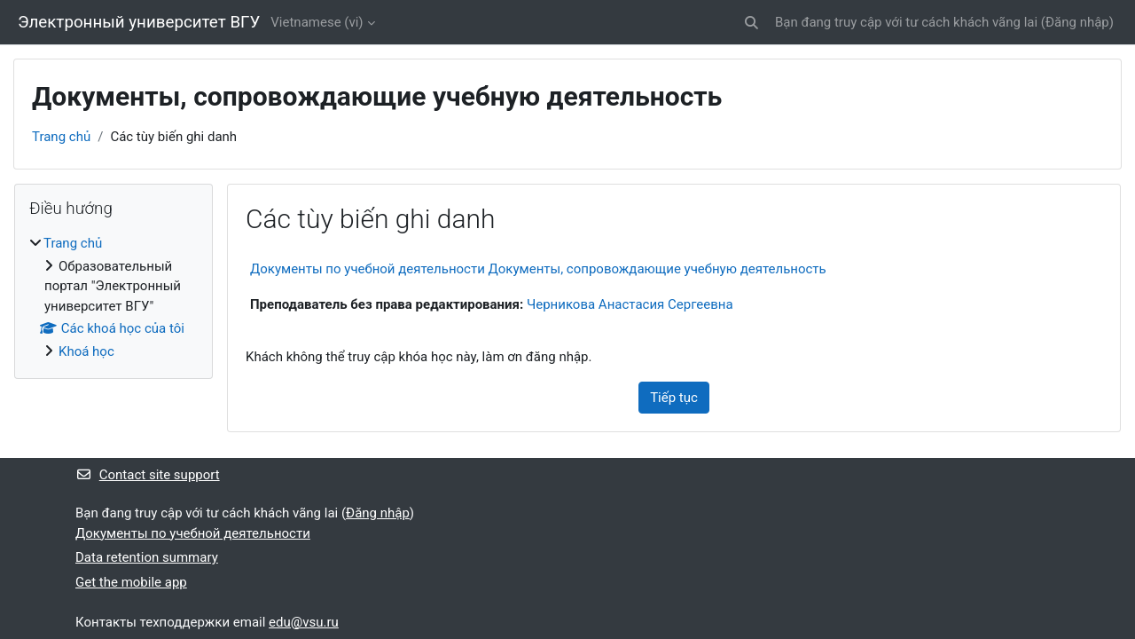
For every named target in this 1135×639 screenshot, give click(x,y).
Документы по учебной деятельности (192, 533)
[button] (751, 22)
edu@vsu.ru (304, 622)
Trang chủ (61, 137)
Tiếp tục (674, 398)
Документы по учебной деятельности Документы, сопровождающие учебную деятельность (538, 269)
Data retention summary (146, 557)
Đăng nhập (1077, 22)
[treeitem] (113, 297)
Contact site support (147, 475)
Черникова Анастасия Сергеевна (630, 304)
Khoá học (86, 351)
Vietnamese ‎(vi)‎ (316, 22)
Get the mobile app (131, 582)
